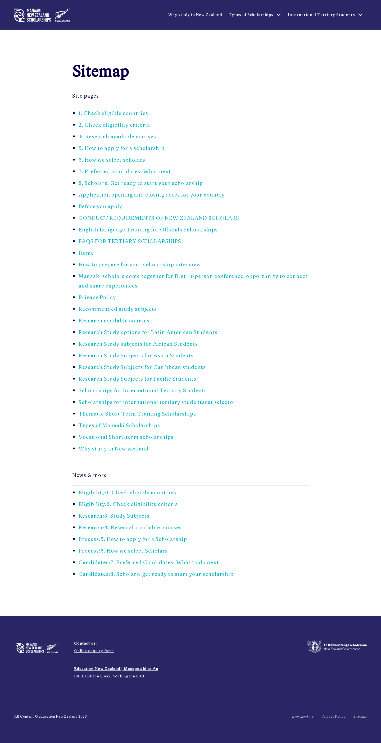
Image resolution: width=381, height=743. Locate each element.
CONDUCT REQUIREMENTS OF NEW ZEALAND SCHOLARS (159, 217)
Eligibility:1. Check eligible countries (127, 492)
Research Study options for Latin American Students (148, 332)
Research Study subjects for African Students (138, 343)
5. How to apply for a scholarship (122, 148)
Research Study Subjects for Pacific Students (137, 378)
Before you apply (100, 206)
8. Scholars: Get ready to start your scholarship (141, 182)
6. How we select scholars (112, 159)
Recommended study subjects (118, 308)
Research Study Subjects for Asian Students (136, 355)
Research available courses (114, 320)
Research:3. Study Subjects (114, 515)
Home (86, 252)
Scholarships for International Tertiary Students (143, 390)
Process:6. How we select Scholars (123, 550)
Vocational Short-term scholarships (126, 436)
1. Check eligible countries (113, 113)
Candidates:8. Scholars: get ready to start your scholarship (156, 573)
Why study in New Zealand (114, 448)
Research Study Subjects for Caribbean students (142, 367)
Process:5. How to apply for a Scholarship (133, 539)
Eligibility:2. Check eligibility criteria (128, 504)
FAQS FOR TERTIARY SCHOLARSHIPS (130, 241)
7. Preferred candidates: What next (125, 171)
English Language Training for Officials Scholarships (148, 229)
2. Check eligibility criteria (114, 124)
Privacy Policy (97, 297)
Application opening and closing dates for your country (152, 194)
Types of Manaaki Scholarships (119, 425)
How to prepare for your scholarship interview (140, 264)
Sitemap (360, 716)
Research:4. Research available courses (130, 527)
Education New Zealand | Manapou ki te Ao (116, 668)
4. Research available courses (117, 136)
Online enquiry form (94, 650)
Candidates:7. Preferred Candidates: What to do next (149, 562)
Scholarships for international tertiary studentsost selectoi (157, 401)
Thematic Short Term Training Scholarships (137, 413)
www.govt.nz (303, 716)
